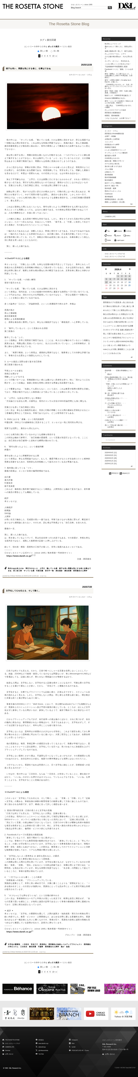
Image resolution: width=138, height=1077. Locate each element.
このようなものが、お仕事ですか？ (118, 118)
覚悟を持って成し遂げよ (122, 306)
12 (106, 282)
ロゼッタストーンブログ (12, 1043)
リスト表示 (67, 46)
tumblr (74, 1047)
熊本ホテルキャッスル (113, 191)
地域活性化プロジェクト (122, 338)
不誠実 (40, 947)
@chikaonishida (43, 1050)
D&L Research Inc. (109, 1044)
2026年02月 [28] (111, 458)
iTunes (87, 1050)
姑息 (68, 947)
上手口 (42, 568)
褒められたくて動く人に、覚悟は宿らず (118, 47)
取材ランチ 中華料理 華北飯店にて (118, 95)
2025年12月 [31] (111, 464)
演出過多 (59, 571)
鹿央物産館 (109, 175)
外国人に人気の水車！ (113, 410)
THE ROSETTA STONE (12, 1040)
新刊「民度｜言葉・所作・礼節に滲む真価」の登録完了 (118, 92)
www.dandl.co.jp (43, 1043)
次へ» (54, 56)
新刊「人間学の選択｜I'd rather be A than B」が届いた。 (118, 81)
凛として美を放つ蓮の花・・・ (116, 425)
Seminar (7, 1050)
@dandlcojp (42, 1047)
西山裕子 (110, 395)
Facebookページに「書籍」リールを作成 (119, 70)
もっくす (110, 386)
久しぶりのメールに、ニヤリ (115, 54)
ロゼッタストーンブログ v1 (115, 254)
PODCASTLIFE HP (77, 1050)
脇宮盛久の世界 (110, 156)
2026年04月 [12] (111, 453)
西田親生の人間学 (80, 571)
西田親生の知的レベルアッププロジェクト (65, 944)
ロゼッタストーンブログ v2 (115, 256)
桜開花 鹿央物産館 (112, 116)
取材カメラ (126, 345)
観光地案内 (109, 180)
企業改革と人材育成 (112, 139)
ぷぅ (109, 381)
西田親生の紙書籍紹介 (113, 113)
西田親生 (110, 407)
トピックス (109, 142)
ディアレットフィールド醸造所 (116, 153)
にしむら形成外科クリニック (115, 150)
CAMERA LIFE (110, 217)
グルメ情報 (109, 169)
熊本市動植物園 (110, 177)
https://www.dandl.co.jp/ (19, 556)
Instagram (75, 1040)
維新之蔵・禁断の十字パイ (114, 161)
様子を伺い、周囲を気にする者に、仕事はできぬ (28, 68)
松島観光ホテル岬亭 (112, 145)
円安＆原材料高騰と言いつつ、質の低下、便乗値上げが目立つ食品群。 (118, 378)
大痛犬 (109, 390)
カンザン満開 (116, 345)
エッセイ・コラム (85, 75)
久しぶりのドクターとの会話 (115, 110)
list (131, 204)
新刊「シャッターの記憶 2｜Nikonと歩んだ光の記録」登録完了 (119, 102)
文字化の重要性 (14, 944)
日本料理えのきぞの (112, 158)
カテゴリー (73, 75)
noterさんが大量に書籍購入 (114, 349)
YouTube (41, 1054)
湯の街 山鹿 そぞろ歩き (113, 166)
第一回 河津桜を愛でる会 (114, 393)
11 (129, 279)
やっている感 (29, 571)
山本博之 (110, 417)
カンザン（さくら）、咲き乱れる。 (118, 61)
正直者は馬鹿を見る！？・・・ (116, 398)
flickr (73, 1043)
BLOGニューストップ (113, 44)
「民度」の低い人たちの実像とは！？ (118, 384)
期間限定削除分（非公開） (114, 199)
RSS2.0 (113, 473)
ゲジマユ (110, 400)
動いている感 (52, 568)
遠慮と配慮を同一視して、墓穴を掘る (118, 51)
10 (126, 279)
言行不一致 (49, 571)
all (131, 357)
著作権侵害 (109, 197)
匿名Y (109, 374)
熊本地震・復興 (110, 188)
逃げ (62, 947)
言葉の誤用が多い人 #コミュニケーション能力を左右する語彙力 (118, 326)
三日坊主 (23, 947)
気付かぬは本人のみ (16, 568)
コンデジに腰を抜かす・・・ (115, 415)
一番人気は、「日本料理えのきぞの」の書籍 (118, 106)
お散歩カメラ (110, 172)
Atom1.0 (124, 473)
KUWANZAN (124, 341)
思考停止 (43, 944)
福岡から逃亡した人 (114, 388)
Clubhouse (108, 194)
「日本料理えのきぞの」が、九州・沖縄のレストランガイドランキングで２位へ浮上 (118, 86)
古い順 (55, 51)
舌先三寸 (34, 944)
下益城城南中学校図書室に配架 (116, 67)
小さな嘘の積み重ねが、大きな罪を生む (118, 57)
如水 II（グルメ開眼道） (113, 183)
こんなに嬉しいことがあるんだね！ (118, 64)
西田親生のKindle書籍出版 (114, 134)
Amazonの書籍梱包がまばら (115, 98)
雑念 (119, 334)
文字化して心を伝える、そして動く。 (23, 591)
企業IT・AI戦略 (110, 136)
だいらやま (111, 412)
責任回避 (67, 571)
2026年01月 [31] (111, 461)
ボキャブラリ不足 (112, 330)
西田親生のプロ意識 (111, 302)
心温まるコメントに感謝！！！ (116, 420)
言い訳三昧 (17, 571)
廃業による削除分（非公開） (115, 202)
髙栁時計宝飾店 (110, 147)
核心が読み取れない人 (112, 314)
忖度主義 (39, 571)
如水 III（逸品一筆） (112, 186)
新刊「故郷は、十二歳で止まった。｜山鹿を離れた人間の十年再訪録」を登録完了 (118, 75)
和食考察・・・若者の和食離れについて (118, 371)
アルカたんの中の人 (114, 405)
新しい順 (42, 51)
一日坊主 (25, 944)
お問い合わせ (9, 1054)
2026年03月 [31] (111, 455)
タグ (42, 40)
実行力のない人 (32, 568)
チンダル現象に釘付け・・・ (115, 403)
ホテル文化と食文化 (112, 164)
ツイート (43, 576)
